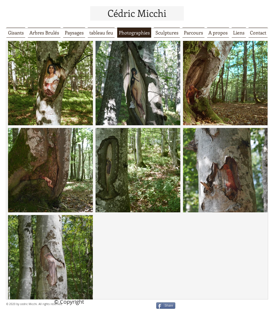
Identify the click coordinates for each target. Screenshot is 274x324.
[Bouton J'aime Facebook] (213, 307)
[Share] (165, 305)
